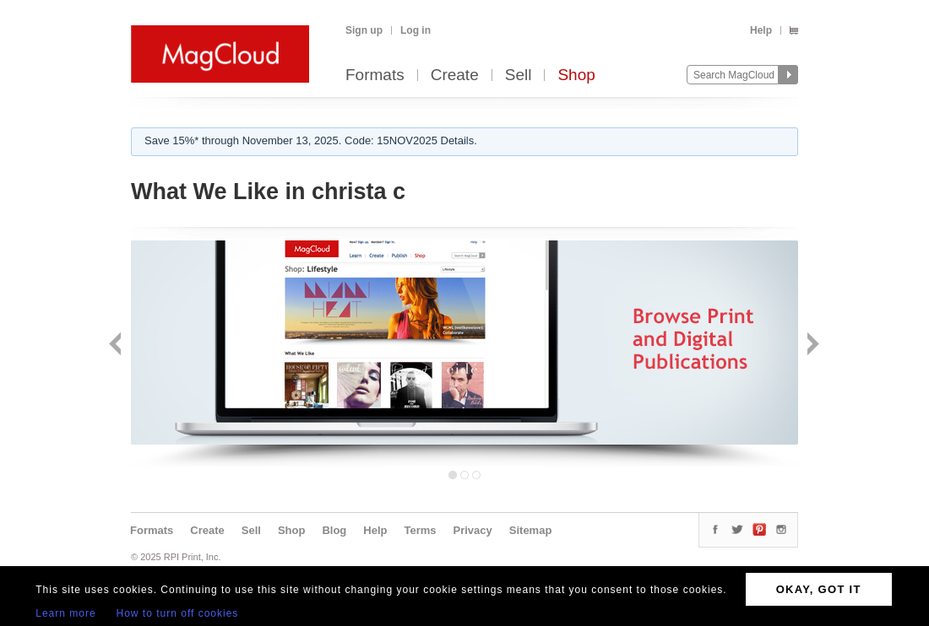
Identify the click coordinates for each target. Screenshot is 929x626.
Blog (334, 530)
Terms (420, 530)
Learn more (65, 613)
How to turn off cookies (178, 613)
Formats (375, 75)
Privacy (473, 530)
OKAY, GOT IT (818, 589)
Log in (415, 30)
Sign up (364, 30)
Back (117, 345)
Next (811, 345)
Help (761, 30)
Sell (518, 75)
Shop (576, 75)
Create (455, 75)
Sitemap (530, 530)
